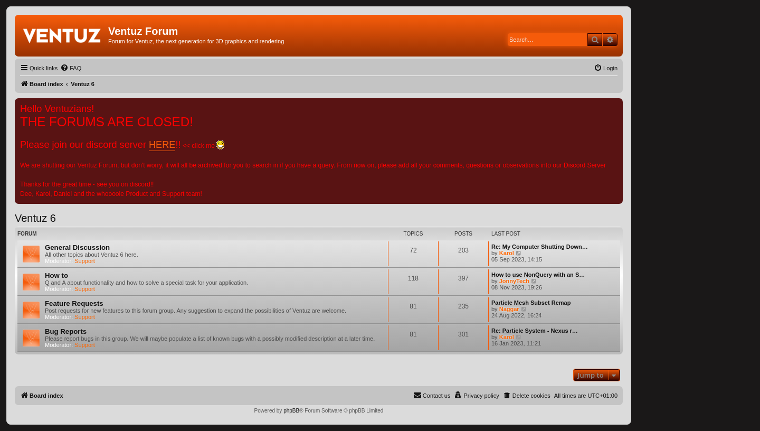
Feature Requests (74, 303)
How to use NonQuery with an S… (538, 274)
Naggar (509, 309)
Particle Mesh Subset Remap (531, 302)
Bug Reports (66, 331)
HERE (162, 144)
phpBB (291, 411)
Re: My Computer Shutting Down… (539, 246)
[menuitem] (70, 68)
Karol (506, 253)
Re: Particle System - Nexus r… (534, 330)
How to (56, 275)
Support (84, 261)
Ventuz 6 (35, 218)
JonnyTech (514, 281)
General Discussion (77, 247)
